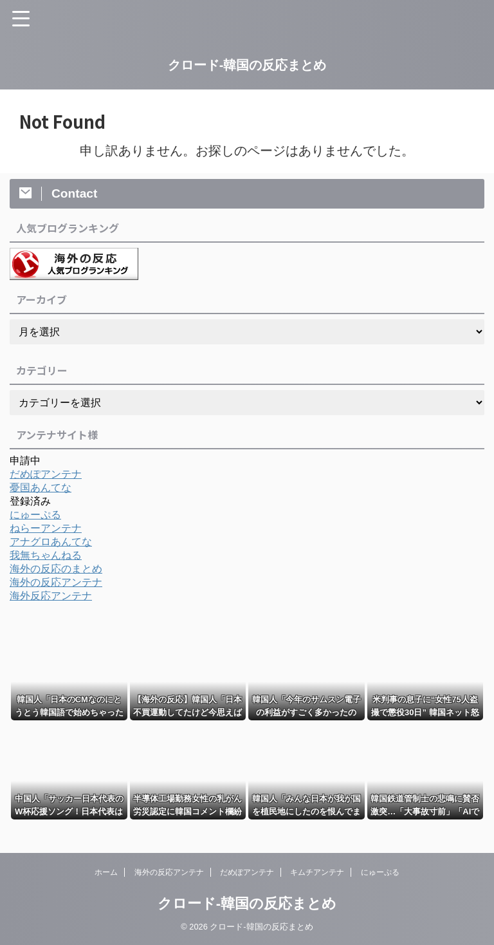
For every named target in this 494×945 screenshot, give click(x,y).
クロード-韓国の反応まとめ (247, 65)
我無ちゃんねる (46, 555)
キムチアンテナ (317, 872)
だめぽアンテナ (46, 474)
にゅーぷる (35, 514)
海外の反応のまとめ (56, 568)
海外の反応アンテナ (56, 582)
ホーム (106, 872)
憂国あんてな (40, 487)
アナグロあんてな (51, 541)
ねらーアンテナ (46, 528)
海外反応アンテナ (51, 595)
